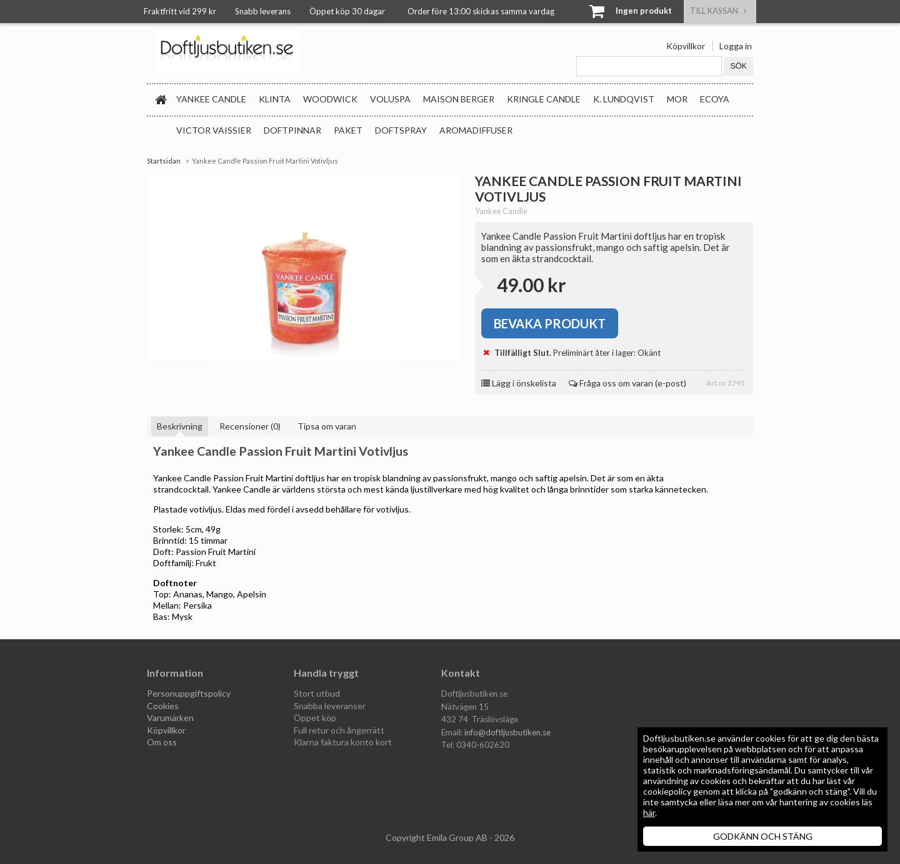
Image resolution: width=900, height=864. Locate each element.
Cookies (163, 705)
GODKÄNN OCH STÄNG (762, 836)
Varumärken (170, 717)
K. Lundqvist (623, 99)
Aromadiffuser (475, 130)
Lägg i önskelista (518, 383)
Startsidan (164, 161)
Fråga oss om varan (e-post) (627, 383)
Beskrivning (179, 426)
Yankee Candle (211, 99)
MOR (677, 99)
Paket (348, 130)
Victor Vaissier (213, 130)
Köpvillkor (685, 46)
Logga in (735, 46)
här (649, 812)
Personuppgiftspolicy (189, 693)
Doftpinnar (292, 130)
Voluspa (390, 99)
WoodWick (330, 99)
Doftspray (401, 130)
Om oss (162, 742)
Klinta (275, 99)
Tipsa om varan (327, 426)
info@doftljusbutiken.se (507, 732)
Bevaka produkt (550, 323)
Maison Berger (458, 99)
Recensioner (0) (250, 426)
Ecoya (714, 99)
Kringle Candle (544, 99)
